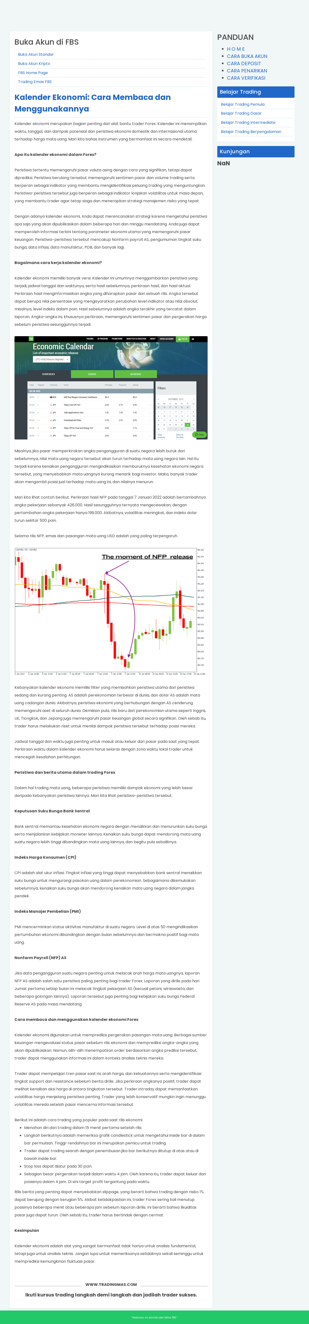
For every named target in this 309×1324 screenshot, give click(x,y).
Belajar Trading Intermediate (248, 122)
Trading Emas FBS (35, 81)
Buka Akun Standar (36, 54)
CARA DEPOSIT (244, 63)
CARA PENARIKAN (247, 70)
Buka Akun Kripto (34, 63)
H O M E (236, 49)
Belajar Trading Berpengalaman (251, 131)
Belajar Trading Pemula (243, 104)
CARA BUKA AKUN (247, 56)
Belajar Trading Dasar (241, 113)
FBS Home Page (33, 73)
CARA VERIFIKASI (246, 78)
